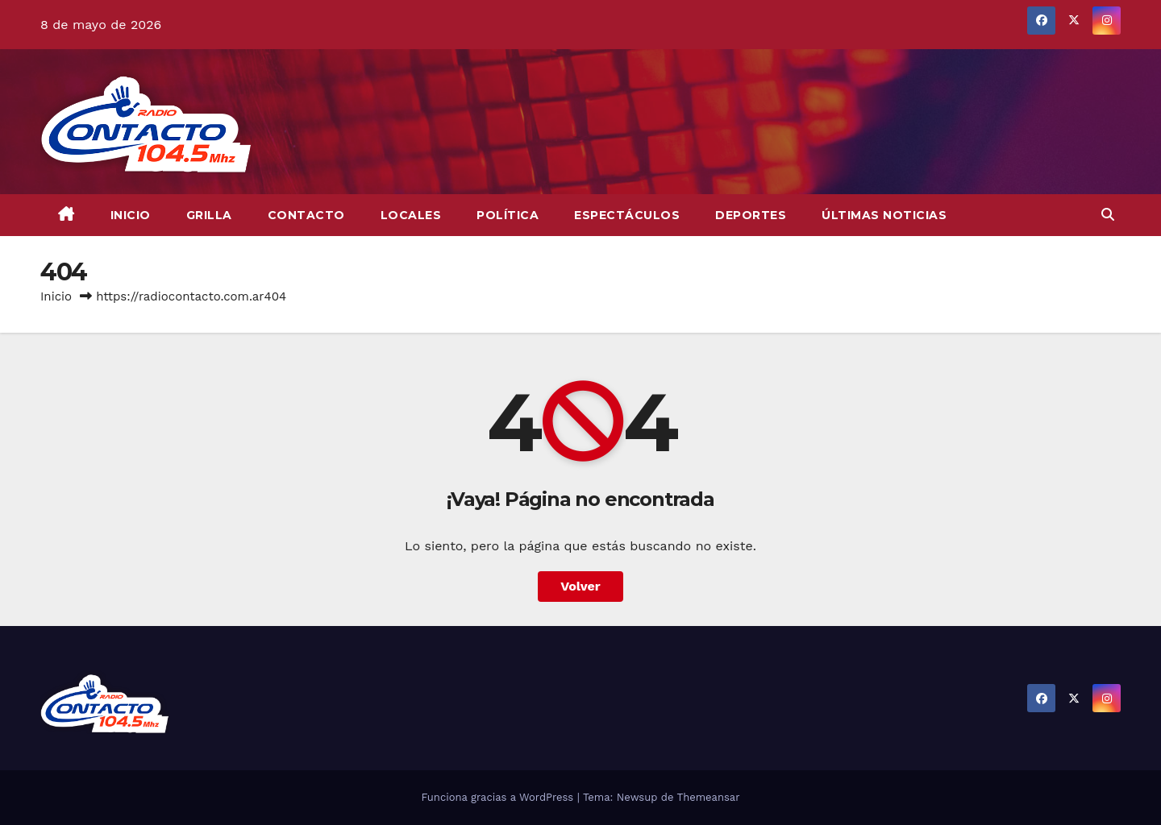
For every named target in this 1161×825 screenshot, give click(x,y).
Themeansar (708, 797)
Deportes (750, 215)
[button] (1107, 214)
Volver (580, 586)
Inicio (56, 296)
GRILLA (209, 215)
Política (507, 215)
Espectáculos (627, 215)
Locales (411, 215)
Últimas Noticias (884, 215)
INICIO (130, 215)
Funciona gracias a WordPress (498, 797)
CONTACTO (306, 215)
